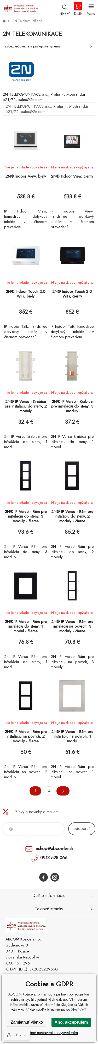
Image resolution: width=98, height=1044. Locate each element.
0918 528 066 (53, 857)
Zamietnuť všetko (27, 1022)
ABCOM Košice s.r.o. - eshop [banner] (20, 9)
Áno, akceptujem (71, 1022)
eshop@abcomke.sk (54, 848)
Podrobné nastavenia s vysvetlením (49, 1033)
